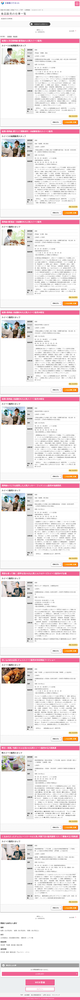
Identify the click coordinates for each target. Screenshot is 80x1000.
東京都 (13, 945)
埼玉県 (3, 945)
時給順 (15, 36)
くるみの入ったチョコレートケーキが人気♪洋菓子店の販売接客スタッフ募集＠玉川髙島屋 (40, 836)
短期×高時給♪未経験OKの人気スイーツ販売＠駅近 (23, 312)
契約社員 (13, 952)
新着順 (9, 36)
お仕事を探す (39, 974)
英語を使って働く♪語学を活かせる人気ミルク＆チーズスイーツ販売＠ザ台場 (34, 573)
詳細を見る (56, 122)
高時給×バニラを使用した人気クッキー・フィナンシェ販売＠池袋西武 (31, 486)
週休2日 (23, 938)
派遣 (7, 952)
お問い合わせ (47, 995)
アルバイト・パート (23, 952)
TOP (21, 995)
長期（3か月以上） (33, 930)
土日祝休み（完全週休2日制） (10, 938)
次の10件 (71, 31)
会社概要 (26, 995)
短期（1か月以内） (7, 930)
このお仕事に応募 (70, 122)
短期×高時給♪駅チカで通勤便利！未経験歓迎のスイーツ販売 (27, 131)
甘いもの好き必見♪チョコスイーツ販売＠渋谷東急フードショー (28, 660)
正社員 (3, 952)
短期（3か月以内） (20, 930)
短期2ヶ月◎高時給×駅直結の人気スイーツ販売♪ (22, 41)
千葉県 (8, 945)
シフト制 (30, 938)
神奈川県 (19, 945)
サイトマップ (56, 995)
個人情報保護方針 (36, 995)
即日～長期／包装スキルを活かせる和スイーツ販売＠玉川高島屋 (29, 748)
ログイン (40, 989)
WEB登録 (40, 982)
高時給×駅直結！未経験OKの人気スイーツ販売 (21, 222)
